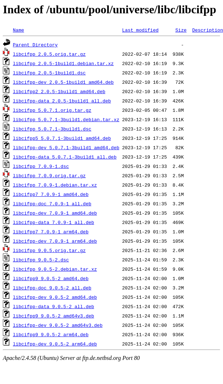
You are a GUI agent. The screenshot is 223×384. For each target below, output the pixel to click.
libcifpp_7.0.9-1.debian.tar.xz (55, 185)
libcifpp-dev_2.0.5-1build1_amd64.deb (63, 82)
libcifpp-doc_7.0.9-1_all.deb (52, 203)
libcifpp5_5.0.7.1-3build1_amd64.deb (62, 138)
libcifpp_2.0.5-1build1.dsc (49, 72)
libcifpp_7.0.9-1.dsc (41, 166)
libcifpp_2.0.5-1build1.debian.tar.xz (63, 63)
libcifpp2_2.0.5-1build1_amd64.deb (59, 91)
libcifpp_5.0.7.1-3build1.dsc (52, 128)
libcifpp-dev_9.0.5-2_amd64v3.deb (58, 325)
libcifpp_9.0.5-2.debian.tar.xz (55, 269)
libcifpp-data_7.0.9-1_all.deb (53, 222)
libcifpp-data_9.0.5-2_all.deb (53, 306)
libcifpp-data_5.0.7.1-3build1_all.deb (65, 157)
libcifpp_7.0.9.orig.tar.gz (49, 175)
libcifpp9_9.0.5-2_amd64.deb (51, 278)
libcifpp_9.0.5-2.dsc (41, 259)
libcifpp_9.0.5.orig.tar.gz (49, 250)
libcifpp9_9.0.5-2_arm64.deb (51, 334)
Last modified (140, 30)
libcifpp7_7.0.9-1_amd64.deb (51, 194)
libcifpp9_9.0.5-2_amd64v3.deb (53, 315)
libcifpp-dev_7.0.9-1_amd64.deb (55, 213)
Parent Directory (35, 44)
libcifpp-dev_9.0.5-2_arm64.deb (55, 343)
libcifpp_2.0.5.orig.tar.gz (49, 54)
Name (18, 30)
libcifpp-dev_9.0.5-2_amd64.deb (55, 297)
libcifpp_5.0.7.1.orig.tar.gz (52, 110)
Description (207, 30)
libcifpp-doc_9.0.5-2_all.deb (52, 287)
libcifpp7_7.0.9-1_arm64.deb (51, 231)
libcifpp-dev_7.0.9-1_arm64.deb (55, 241)
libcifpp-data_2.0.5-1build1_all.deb (62, 100)
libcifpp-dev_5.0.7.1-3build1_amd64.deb (66, 147)
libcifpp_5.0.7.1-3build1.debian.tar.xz (66, 119)
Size (180, 30)
